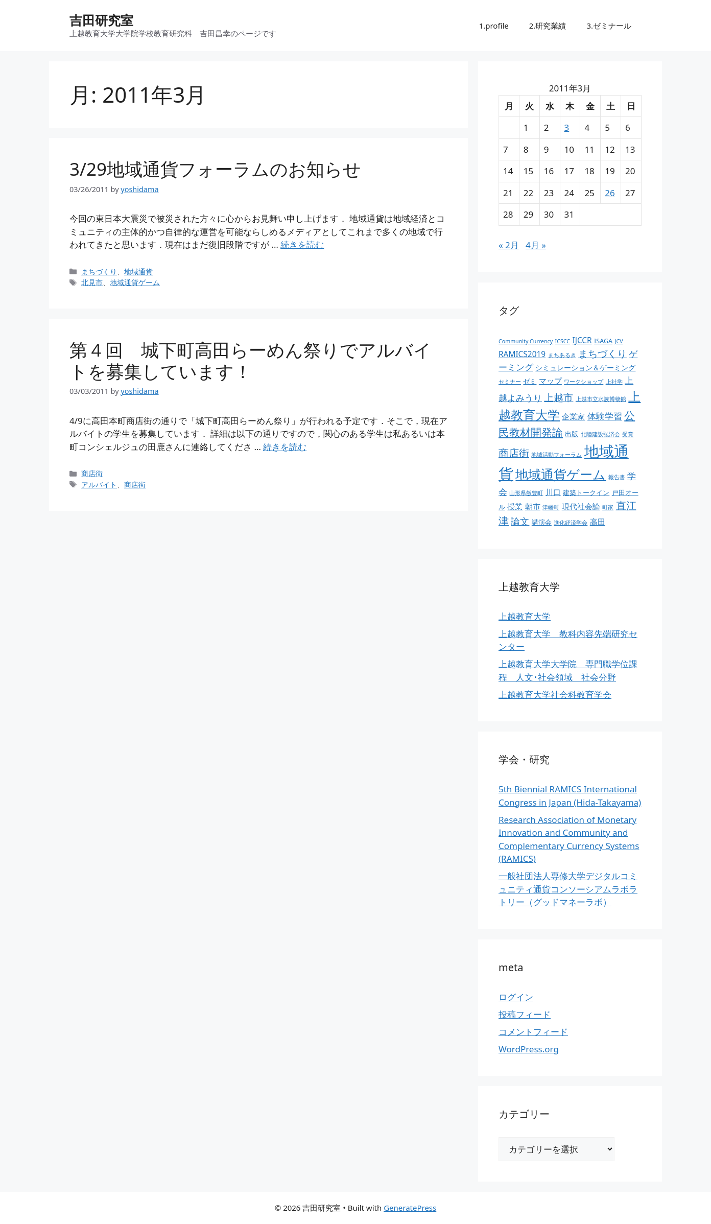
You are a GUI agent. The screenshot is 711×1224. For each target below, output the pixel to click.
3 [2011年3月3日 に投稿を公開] (567, 127)
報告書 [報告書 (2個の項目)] (616, 477)
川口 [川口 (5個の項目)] (553, 492)
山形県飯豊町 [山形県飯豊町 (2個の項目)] (526, 493)
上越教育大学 (525, 616)
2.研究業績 (547, 25)
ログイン (516, 997)
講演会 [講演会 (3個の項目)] (542, 522)
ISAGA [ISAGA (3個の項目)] (603, 341)
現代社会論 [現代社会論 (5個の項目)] (581, 506)
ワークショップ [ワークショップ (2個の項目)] (583, 381)
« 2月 (509, 245)
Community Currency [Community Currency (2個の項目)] (526, 341)
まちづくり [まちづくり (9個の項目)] (602, 353)
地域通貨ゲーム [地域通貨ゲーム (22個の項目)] (560, 474)
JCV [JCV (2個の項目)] (619, 341)
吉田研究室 (101, 20)
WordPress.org (529, 1049)
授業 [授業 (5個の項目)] (515, 506)
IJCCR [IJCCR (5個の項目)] (581, 340)
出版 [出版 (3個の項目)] (571, 434)
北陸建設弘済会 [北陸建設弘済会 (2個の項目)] (600, 434)
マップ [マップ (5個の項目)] (550, 380)
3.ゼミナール (608, 25)
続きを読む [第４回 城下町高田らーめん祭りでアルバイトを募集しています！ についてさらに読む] (284, 447)
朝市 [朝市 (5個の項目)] (532, 506)
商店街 (92, 473)
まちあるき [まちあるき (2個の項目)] (562, 355)
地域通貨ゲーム (135, 282)
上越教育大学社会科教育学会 (555, 694)
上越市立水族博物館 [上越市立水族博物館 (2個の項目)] (601, 399)
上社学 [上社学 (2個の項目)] (614, 381)
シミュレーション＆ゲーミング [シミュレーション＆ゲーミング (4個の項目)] (585, 367)
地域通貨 (138, 271)
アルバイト (99, 484)
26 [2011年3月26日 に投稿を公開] (609, 193)
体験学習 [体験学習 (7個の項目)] (604, 416)
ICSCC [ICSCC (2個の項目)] (562, 341)
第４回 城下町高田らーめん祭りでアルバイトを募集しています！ (250, 360)
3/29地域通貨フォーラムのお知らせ (215, 169)
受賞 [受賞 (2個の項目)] (627, 434)
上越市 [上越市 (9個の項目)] (558, 397)
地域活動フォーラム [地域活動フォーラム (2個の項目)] (556, 454)
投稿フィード (525, 1014)
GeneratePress (410, 1208)
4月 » (536, 245)
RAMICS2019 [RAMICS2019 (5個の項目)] (522, 354)
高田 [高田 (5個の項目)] (597, 521)
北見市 (92, 282)
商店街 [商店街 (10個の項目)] (514, 453)
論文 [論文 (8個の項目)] (520, 521)
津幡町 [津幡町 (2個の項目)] (550, 507)
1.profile (494, 25)
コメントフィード (533, 1032)
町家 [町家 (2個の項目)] (607, 507)
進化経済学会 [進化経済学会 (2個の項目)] (570, 522)
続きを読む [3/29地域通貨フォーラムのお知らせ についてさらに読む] (302, 244)
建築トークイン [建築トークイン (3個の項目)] (586, 492)
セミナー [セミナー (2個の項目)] (510, 381)
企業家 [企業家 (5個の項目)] (573, 416)
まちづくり (99, 271)
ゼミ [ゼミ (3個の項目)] (529, 381)
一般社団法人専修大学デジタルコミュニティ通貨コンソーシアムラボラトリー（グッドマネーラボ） (568, 889)
